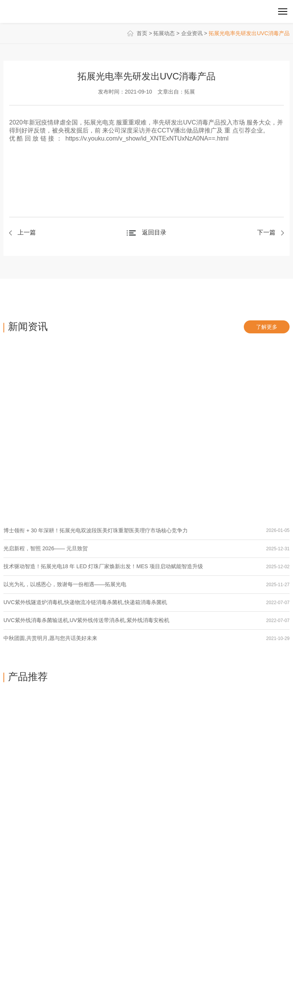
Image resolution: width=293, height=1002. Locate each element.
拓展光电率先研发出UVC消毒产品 (249, 33)
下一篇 (266, 232)
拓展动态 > (166, 33)
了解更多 (266, 327)
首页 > (140, 33)
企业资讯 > (194, 33)
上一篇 (27, 232)
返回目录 (154, 232)
